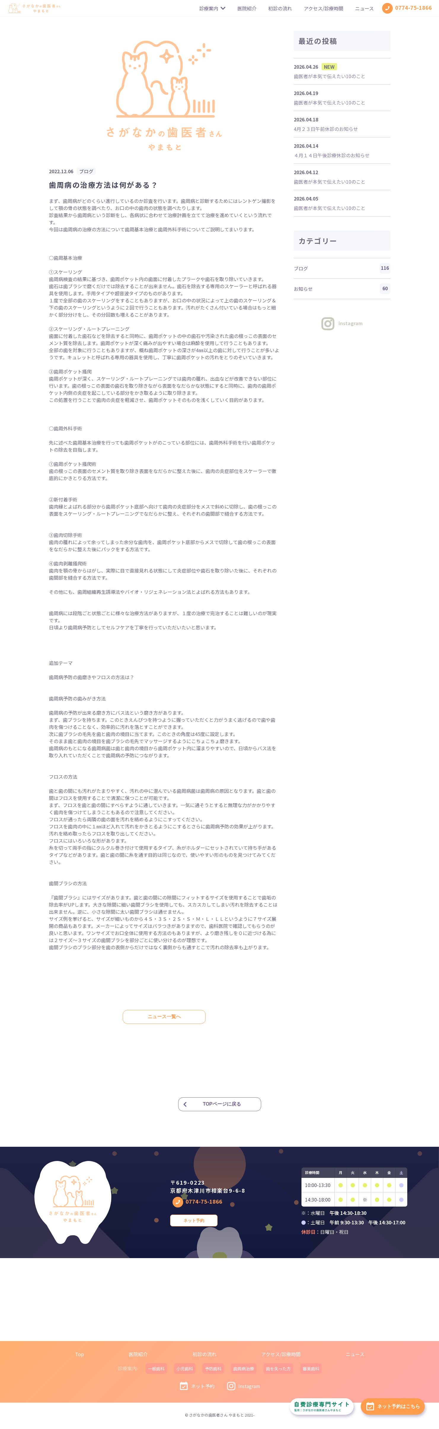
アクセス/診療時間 (323, 8)
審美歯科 (311, 1369)
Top (79, 1354)
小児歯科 (184, 1369)
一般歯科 (156, 1369)
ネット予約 (193, 1220)
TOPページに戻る (222, 1103)
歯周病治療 (243, 1369)
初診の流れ (280, 8)
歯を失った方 (278, 1369)
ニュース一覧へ (164, 1016)
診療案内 (212, 8)
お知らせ (342, 288)
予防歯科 (213, 1369)
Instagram (243, 1386)
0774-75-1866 (407, 8)
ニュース (364, 8)
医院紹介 (246, 8)
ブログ (342, 268)
